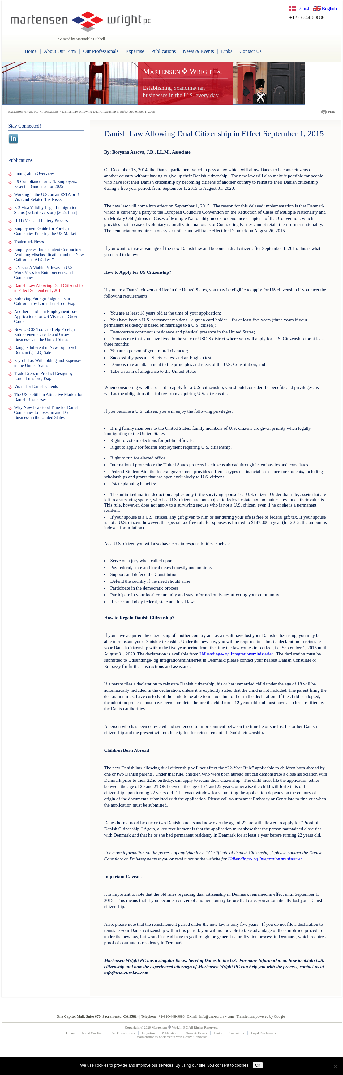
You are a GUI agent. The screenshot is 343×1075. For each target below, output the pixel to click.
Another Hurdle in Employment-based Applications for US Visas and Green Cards (47, 316)
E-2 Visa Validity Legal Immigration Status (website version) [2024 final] (46, 210)
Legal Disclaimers (263, 1033)
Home (31, 51)
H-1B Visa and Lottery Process (41, 220)
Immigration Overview (34, 173)
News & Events (198, 51)
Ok (257, 1065)
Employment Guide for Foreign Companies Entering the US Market (45, 231)
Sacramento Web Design (175, 1036)
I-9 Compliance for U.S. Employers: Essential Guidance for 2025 (45, 184)
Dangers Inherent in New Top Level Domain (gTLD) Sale (45, 350)
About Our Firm (60, 51)
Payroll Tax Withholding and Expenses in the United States (48, 363)
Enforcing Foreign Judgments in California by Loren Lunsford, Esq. (44, 301)
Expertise (135, 51)
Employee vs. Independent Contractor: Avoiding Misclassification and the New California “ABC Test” (49, 254)
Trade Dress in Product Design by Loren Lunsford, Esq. (43, 376)
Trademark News (29, 241)
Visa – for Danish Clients (36, 386)
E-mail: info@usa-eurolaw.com (210, 1016)
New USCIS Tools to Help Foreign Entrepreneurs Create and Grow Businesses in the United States (44, 334)
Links (226, 51)
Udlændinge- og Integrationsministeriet (236, 653)
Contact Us (250, 51)
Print (331, 111)
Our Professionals (100, 51)
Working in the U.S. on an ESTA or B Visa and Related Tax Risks (46, 197)
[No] (335, 1066)
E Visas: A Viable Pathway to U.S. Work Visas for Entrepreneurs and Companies (44, 272)
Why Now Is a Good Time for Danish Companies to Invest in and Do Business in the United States (46, 412)
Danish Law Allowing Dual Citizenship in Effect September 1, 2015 (48, 288)
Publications (163, 51)
